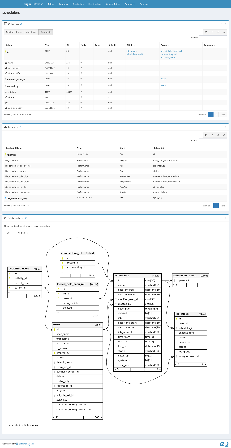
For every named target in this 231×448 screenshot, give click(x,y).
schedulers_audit (134, 54)
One (8, 232)
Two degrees (22, 232)
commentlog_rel (169, 54)
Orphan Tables (113, 4)
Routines (144, 4)
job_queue (131, 51)
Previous (202, 114)
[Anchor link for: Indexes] (19, 126)
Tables (52, 3)
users (163, 78)
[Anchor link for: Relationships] (24, 217)
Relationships (94, 4)
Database (33, 4)
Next (223, 114)
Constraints (78, 4)
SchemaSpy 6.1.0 (25, 444)
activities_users (168, 57)
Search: (209, 37)
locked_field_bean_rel (171, 51)
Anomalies (130, 4)
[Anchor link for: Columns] (20, 23)
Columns (63, 4)
